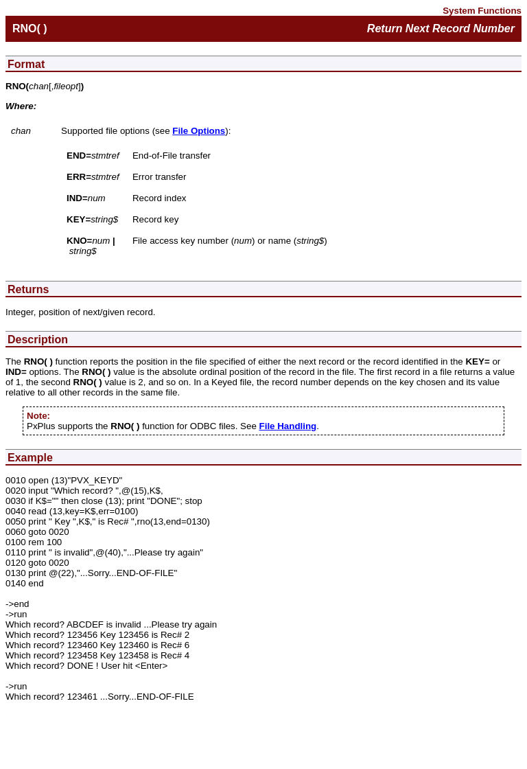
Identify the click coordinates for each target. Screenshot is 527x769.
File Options (198, 131)
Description (38, 339)
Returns (28, 289)
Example (30, 457)
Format (26, 64)
